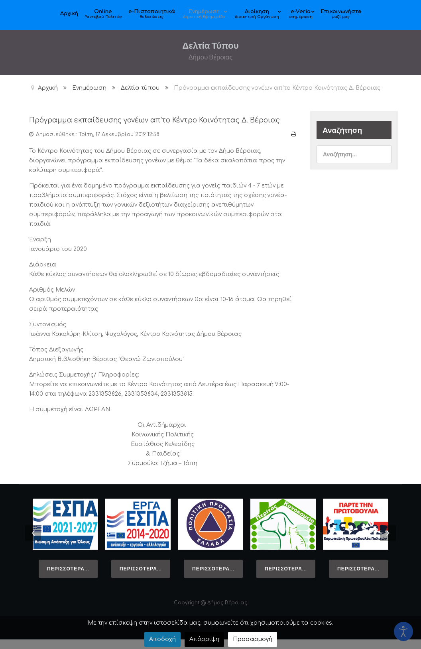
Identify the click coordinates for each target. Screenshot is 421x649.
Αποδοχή (162, 639)
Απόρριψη (204, 639)
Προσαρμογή (252, 639)
